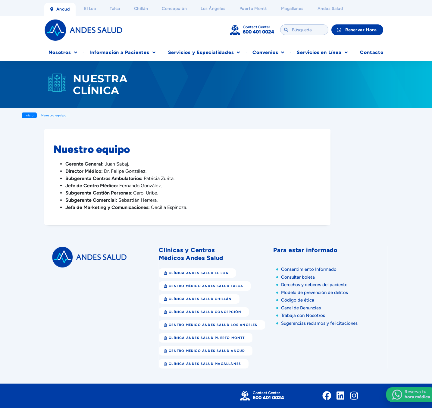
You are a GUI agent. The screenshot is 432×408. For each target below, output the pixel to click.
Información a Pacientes (122, 52)
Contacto (371, 52)
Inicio (29, 115)
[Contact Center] (235, 30)
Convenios (268, 52)
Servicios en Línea (322, 52)
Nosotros (63, 52)
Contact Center (256, 27)
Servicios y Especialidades (204, 52)
